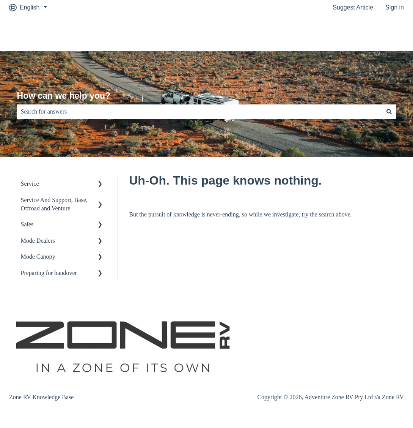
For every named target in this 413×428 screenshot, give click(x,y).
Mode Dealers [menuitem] (38, 240)
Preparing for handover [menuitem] (49, 273)
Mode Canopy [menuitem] (38, 256)
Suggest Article (353, 7)
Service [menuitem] (30, 183)
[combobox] (199, 111)
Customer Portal (374, 33)
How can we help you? (64, 96)
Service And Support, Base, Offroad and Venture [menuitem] (54, 204)
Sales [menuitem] (27, 224)
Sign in (394, 7)
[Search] (389, 111)
